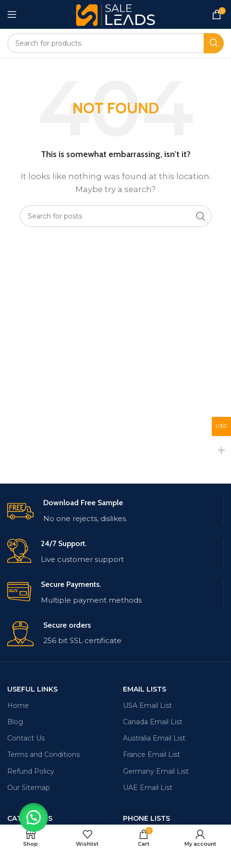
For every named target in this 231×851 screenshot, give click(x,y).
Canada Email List (152, 721)
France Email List (151, 754)
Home (18, 705)
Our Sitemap (28, 787)
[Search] (115, 43)
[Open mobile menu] (12, 14)
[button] (33, 817)
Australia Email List (154, 738)
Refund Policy (30, 771)
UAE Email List (147, 787)
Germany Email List (156, 771)
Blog (15, 721)
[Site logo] (115, 13)
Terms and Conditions (43, 754)
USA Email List (147, 705)
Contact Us (26, 738)
